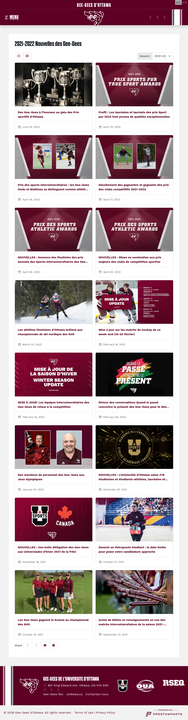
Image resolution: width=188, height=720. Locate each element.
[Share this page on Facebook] (27, 645)
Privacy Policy (105, 712)
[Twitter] (150, 17)
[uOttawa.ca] (74, 694)
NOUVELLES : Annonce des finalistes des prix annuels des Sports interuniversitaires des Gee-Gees (52, 260)
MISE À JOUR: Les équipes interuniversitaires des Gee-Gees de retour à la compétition (53, 405)
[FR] (185, 2)
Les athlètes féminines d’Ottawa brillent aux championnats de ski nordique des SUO (50, 332)
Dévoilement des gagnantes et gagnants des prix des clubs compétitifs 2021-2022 (134, 187)
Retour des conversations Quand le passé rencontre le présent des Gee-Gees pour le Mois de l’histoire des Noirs (133, 405)
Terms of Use (83, 712)
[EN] (178, 2)
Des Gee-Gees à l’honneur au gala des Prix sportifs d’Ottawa (48, 114)
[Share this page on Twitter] (36, 645)
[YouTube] (164, 17)
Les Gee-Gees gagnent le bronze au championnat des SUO (53, 622)
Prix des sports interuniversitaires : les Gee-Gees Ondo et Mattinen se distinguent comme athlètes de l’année (53, 187)
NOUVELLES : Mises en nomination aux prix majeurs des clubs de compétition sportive (130, 259)
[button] (53, 645)
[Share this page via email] (45, 645)
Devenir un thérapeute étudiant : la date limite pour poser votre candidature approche (132, 549)
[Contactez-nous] (96, 694)
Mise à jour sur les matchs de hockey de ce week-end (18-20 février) (129, 332)
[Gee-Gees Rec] (53, 694)
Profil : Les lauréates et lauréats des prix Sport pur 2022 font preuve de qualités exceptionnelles (134, 114)
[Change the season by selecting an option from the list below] (162, 56)
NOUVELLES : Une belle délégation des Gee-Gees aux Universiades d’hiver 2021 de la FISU (53, 549)
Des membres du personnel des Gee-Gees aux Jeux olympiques (51, 477)
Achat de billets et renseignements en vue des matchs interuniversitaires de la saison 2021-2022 (132, 622)
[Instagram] (157, 17)
